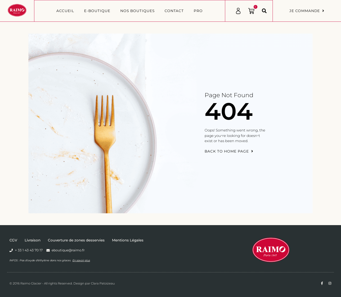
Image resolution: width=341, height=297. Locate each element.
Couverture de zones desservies (76, 240)
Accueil (65, 11)
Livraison (32, 240)
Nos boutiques (137, 11)
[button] (264, 11)
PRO (198, 11)
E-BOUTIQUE (97, 11)
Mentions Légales (128, 240)
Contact (174, 11)
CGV (13, 240)
